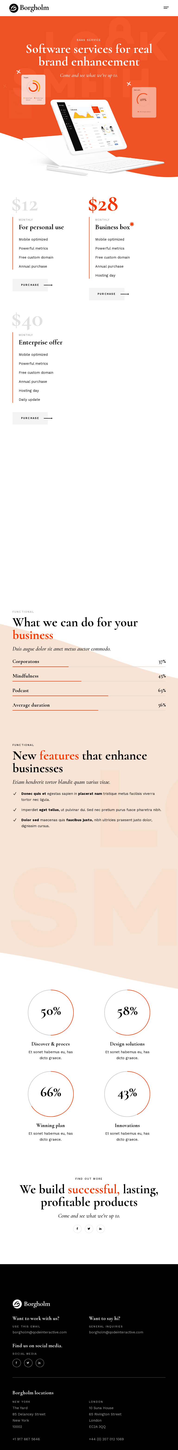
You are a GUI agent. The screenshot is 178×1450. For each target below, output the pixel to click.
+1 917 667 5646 (26, 1439)
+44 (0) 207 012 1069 (106, 1439)
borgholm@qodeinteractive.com (40, 1332)
